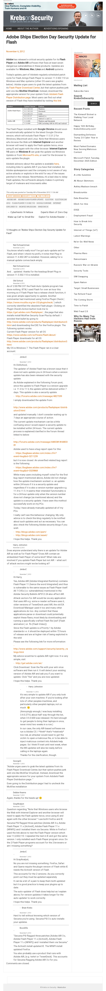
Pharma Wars (80, 253)
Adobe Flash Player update (30, 199)
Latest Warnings (14, 196)
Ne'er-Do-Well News (84, 241)
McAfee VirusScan (27, 207)
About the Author (28, 29)
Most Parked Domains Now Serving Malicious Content (85, 149)
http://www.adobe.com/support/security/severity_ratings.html (41, 650)
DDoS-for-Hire (81, 204)
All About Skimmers (84, 181)
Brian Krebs (27, 908)
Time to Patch (43, 196)
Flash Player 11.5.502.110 (23, 203)
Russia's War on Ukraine (86, 265)
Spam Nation (80, 282)
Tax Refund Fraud (83, 294)
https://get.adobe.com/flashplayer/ (25, 312)
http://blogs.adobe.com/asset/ (31, 535)
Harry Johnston (20, 545)
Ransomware (80, 259)
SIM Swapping (81, 276)
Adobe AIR (11, 199)
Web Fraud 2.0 (81, 311)
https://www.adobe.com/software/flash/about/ (31, 335)
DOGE (76, 210)
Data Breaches (81, 198)
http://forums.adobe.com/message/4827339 (39, 396)
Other (76, 247)
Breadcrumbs (80, 192)
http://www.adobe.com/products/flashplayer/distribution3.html (40, 409)
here (56, 163)
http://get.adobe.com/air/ (29, 663)
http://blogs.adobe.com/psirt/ (31, 531)
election (49, 199)
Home (9, 29)
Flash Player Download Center (24, 87)
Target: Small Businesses (86, 288)
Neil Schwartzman (21, 245)
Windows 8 (43, 207)
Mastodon (62, 987)
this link (57, 100)
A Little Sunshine (82, 175)
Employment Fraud (83, 215)
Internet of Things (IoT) (86, 230)
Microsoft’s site (31, 155)
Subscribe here (81, 91)
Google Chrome (44, 203)
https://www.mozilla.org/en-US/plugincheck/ (30, 302)
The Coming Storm (83, 300)
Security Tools (29, 196)
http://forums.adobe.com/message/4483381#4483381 (40, 443)
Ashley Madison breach (85, 186)
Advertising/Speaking (56, 29)
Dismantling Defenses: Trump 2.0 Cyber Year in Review (86, 138)
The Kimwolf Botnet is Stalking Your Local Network (85, 117)
